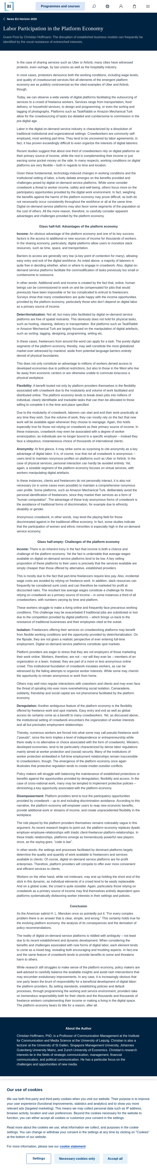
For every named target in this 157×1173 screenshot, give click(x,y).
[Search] (94, 6)
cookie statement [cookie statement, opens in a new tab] (73, 1150)
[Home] (9, 6)
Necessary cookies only (77, 1162)
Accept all (115, 1162)
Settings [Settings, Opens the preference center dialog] (38, 1162)
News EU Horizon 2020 (19, 19)
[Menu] (148, 6)
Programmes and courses (60, 6)
